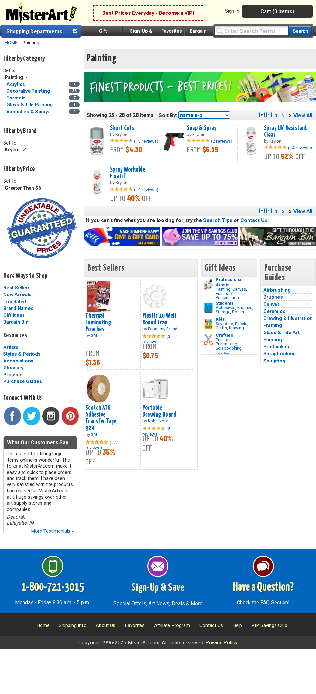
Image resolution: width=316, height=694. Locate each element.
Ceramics (274, 311)
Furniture (224, 293)
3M (94, 335)
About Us (105, 625)
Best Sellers (17, 288)
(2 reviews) (221, 141)
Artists (10, 347)
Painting (223, 289)
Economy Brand (162, 328)
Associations (18, 361)
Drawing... (238, 327)
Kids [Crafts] (220, 319)
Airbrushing (277, 290)
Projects (13, 375)
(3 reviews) (156, 339)
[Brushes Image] (208, 308)
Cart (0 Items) (277, 11)
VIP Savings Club (269, 625)
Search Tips (217, 220)
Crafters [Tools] (224, 335)
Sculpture (224, 323)
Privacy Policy (221, 643)
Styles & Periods (22, 354)
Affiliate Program (172, 625)
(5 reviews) (156, 431)
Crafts (221, 327)
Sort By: (168, 115)
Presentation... (229, 297)
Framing (272, 325)
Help (237, 625)
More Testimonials (52, 531)
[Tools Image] (208, 340)
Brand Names (18, 308)
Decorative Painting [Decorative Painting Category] (28, 91)
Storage (223, 311)
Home (43, 625)
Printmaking (226, 344)
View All (302, 115)
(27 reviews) (101, 445)
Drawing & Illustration (288, 318)
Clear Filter (26, 77)
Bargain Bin (15, 322)
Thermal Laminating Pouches (98, 323)
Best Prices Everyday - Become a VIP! (148, 13)
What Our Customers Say (37, 442)
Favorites (171, 31)
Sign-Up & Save (158, 588)
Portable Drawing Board (159, 411)
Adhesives (225, 307)
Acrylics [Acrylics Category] (16, 84)
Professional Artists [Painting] (229, 282)
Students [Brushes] (225, 302)
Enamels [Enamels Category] (16, 98)
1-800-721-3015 (52, 587)
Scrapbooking (229, 348)
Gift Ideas (14, 315)
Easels (241, 323)
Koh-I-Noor (158, 420)
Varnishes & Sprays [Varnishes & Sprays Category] (29, 112)
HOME (11, 43)
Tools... (222, 352)
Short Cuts (122, 128)
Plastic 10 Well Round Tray (159, 319)
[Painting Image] (208, 284)
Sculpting (274, 361)
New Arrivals (17, 294)
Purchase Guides (22, 381)
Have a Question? (263, 587)
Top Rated (14, 302)
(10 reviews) (146, 141)
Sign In (232, 11)
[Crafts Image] (208, 324)
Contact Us (253, 220)
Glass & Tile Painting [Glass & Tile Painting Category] (30, 105)
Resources (15, 335)
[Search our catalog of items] (300, 31)
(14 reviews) (300, 147)
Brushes (244, 307)
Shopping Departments (34, 31)
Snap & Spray (201, 128)
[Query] (251, 30)
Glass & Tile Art (281, 332)
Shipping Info (72, 625)
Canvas (239, 289)
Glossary (13, 367)
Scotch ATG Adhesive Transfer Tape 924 (101, 418)
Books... (239, 311)
